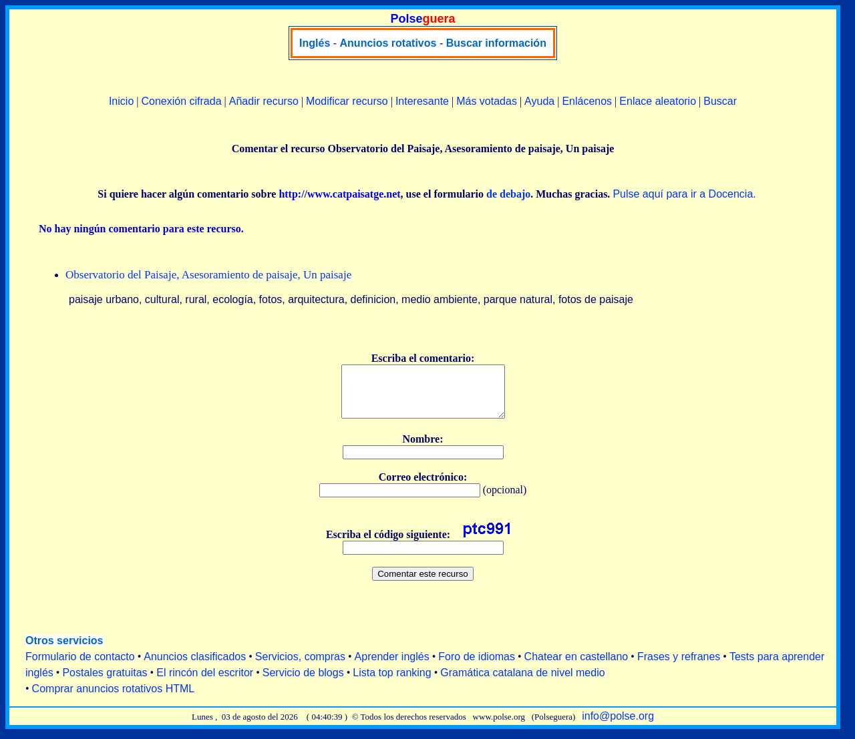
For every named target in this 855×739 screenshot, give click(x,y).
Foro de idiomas (476, 666)
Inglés (314, 43)
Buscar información (496, 43)
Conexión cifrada (181, 101)
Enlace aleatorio (657, 101)
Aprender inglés (392, 666)
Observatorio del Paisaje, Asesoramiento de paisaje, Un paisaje (208, 274)
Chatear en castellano (576, 666)
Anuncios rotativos (388, 43)
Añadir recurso (264, 101)
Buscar (720, 101)
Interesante (422, 101)
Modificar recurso (347, 101)
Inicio (121, 101)
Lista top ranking (392, 682)
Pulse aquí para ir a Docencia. (684, 194)
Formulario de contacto (80, 666)
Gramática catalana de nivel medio (522, 682)
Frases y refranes (678, 666)
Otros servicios (64, 650)
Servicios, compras (300, 666)
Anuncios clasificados (195, 666)
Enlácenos (587, 101)
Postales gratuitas (104, 682)
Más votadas (486, 101)
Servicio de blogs (303, 682)
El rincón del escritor (204, 682)
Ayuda (539, 101)
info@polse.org (618, 726)
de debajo (508, 194)
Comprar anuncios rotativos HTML (113, 698)
